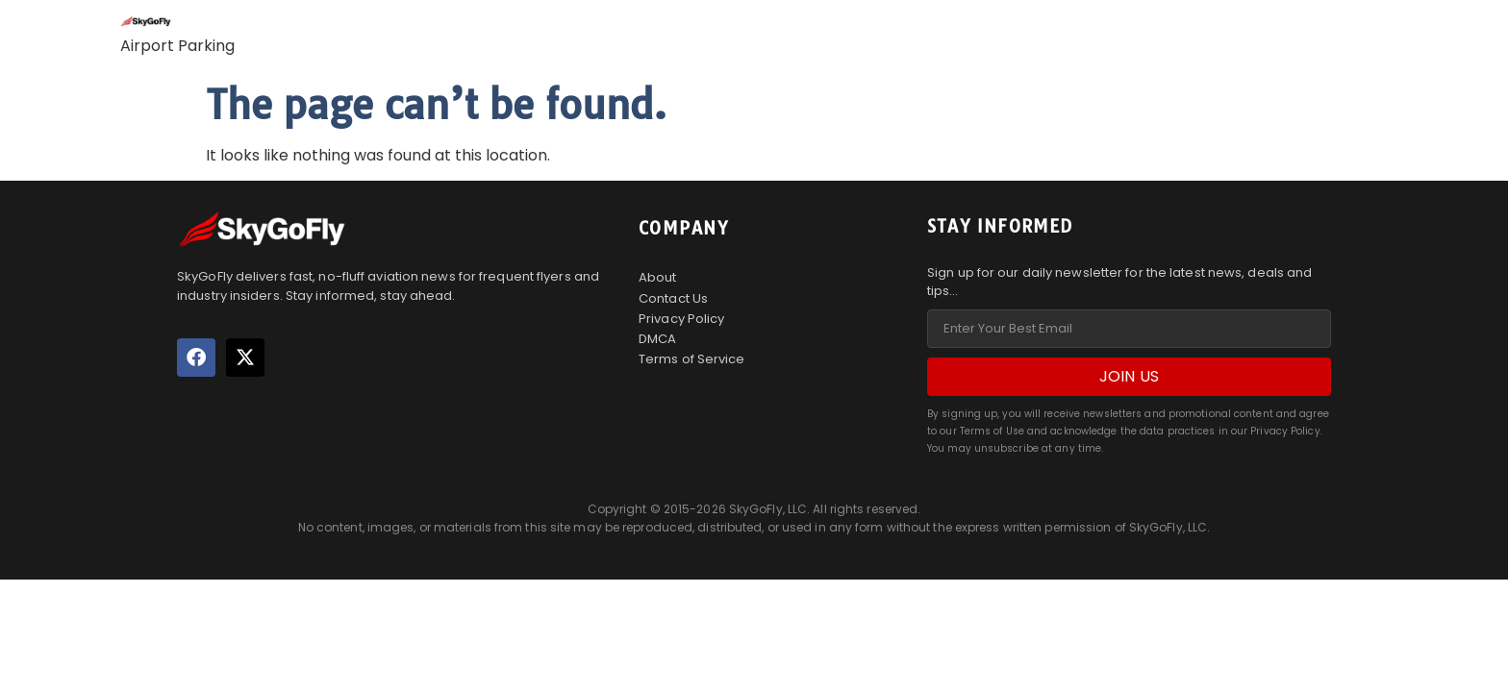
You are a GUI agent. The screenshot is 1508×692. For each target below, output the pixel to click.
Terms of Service (692, 359)
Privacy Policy (681, 318)
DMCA (657, 339)
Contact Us (673, 298)
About (658, 277)
